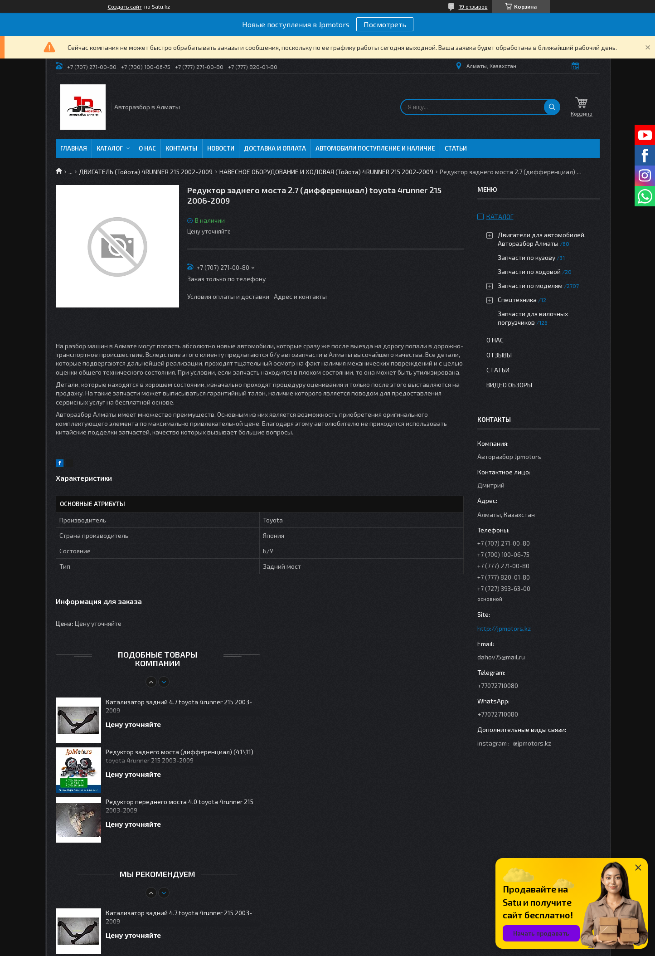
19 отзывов (473, 6)
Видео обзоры (509, 385)
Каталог (110, 148)
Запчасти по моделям (530, 285)
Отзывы (499, 355)
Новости (220, 148)
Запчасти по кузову (526, 257)
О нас (147, 148)
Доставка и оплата (275, 148)
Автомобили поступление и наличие (375, 148)
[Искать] (552, 107)
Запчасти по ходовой (529, 271)
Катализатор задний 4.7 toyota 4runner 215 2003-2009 (179, 706)
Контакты (181, 148)
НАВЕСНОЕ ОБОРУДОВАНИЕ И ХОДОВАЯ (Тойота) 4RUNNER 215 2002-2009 (326, 172)
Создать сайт (125, 6)
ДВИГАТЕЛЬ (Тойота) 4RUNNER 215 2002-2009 (146, 172)
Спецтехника (517, 299)
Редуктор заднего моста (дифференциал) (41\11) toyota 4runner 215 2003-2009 (179, 756)
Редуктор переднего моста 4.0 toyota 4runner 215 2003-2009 (179, 806)
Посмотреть (385, 24)
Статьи (456, 148)
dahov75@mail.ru (501, 657)
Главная (73, 148)
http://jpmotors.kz (504, 628)
